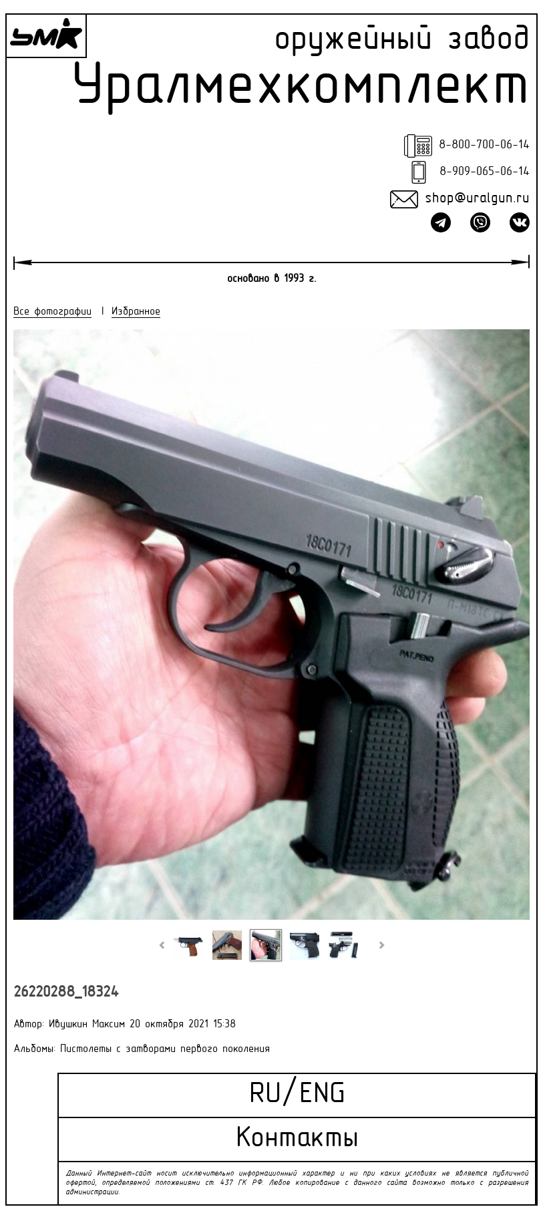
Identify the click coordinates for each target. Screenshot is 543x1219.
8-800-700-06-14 (484, 145)
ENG (322, 1095)
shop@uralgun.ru (477, 199)
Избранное (136, 312)
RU (265, 1095)
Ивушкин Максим (87, 1024)
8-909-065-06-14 (484, 172)
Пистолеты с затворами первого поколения (165, 1049)
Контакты (297, 1139)
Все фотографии (52, 312)
